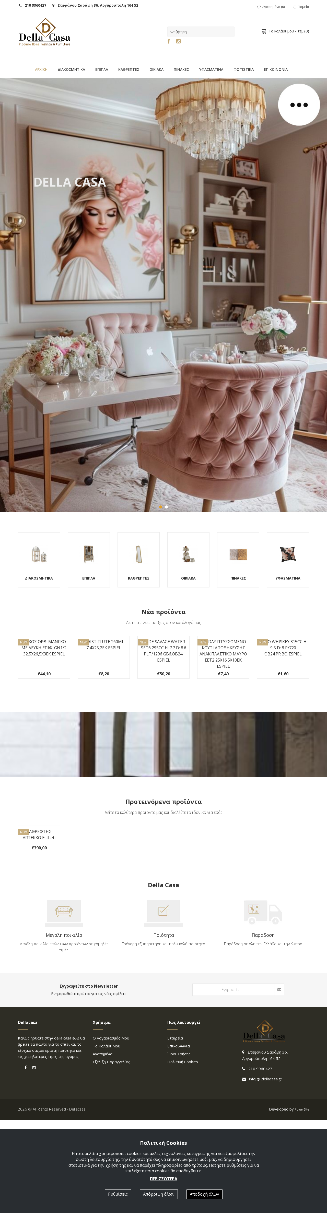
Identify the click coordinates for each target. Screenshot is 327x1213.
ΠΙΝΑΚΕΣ (181, 69)
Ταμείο (301, 6)
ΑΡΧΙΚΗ (41, 69)
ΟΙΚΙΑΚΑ (156, 69)
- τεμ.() (286, 30)
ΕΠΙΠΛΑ (101, 69)
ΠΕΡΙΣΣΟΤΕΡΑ (163, 1179)
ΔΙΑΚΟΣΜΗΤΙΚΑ (71, 69)
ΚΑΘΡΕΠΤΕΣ (128, 69)
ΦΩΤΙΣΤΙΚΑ (243, 69)
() (271, 6)
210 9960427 (32, 5)
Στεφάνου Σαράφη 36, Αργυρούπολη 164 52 (95, 5)
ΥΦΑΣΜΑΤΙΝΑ (211, 69)
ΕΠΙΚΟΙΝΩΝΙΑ (276, 69)
